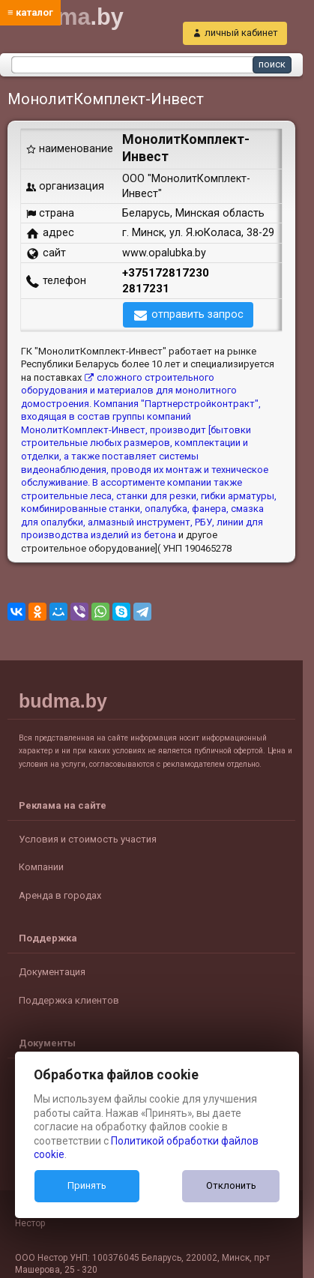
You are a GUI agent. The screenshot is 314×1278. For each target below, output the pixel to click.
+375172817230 (165, 273)
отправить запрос (197, 314)
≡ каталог (30, 12)
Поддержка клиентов (69, 1000)
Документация (52, 971)
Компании (41, 866)
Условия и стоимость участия (88, 839)
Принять (86, 1185)
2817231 (145, 288)
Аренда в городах (60, 895)
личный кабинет (241, 32)
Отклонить (231, 1185)
